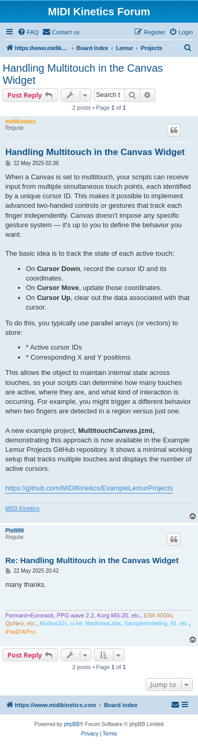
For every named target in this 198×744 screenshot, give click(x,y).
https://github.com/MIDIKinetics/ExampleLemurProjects (89, 488)
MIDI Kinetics (22, 508)
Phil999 (14, 531)
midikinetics (20, 121)
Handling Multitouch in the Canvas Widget (83, 74)
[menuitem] (28, 32)
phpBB (72, 724)
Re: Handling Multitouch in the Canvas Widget (91, 560)
